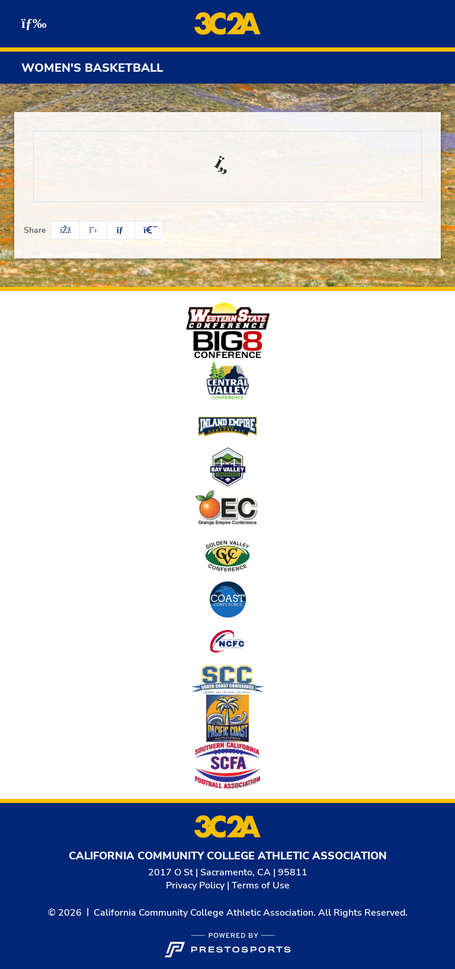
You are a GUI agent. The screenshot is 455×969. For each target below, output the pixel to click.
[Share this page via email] (121, 230)
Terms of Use (261, 885)
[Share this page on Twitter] (93, 230)
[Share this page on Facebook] (65, 230)
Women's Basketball (92, 68)
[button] (148, 230)
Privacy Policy (195, 885)
